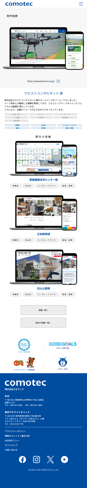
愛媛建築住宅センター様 (43, 179)
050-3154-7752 (16, 423)
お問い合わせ (11, 449)
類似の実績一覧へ (43, 322)
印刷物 (43, 128)
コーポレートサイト (69, 125)
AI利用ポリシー (12, 440)
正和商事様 (43, 234)
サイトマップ (11, 445)
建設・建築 (69, 128)
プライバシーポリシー (15, 431)
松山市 (43, 125)
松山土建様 (43, 288)
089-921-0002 (16, 405)
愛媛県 (17, 125)
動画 (17, 128)
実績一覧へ (43, 310)
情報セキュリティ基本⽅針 (17, 435)
